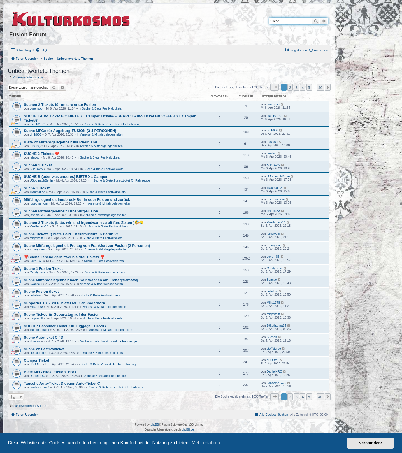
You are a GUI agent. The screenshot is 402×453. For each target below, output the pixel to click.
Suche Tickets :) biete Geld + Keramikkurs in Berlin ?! (71, 234)
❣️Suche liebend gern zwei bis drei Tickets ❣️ (64, 257)
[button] (274, 87)
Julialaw (35, 295)
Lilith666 (35, 134)
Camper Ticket (36, 360)
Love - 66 (36, 260)
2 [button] (290, 87)
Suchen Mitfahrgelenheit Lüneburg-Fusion (61, 211)
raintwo (34, 157)
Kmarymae (37, 249)
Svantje (35, 283)
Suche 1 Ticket (37, 188)
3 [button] (297, 87)
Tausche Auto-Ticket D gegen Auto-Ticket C (62, 383)
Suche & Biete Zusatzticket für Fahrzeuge (113, 124)
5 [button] (309, 87)
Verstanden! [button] (370, 443)
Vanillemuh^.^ (39, 226)
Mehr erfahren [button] (206, 442)
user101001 (38, 124)
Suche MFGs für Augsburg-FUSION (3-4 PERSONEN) (70, 131)
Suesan (35, 341)
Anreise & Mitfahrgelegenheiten (101, 134)
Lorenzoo (36, 108)
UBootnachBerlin (41, 180)
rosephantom (39, 203)
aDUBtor (35, 364)
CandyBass (37, 272)
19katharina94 (39, 329)
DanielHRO (37, 375)
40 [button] (320, 87)
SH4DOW (36, 169)
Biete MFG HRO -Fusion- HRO (50, 372)
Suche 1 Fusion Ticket (43, 268)
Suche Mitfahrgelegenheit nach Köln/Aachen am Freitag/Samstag (81, 280)
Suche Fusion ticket (41, 291)
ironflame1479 (39, 387)
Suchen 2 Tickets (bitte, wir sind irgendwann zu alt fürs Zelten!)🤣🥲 (83, 222)
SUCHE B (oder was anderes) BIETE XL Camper (66, 177)
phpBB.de (188, 429)
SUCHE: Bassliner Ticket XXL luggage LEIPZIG (65, 326)
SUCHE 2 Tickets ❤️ (41, 154)
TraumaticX (37, 192)
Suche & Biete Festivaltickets (102, 108)
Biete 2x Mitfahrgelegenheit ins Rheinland (60, 142)
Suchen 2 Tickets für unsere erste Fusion (60, 105)
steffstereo (37, 352)
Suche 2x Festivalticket (44, 349)
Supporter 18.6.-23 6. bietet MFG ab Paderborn (64, 303)
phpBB (154, 424)
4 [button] (303, 87)
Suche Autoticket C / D (43, 337)
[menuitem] (41, 50)
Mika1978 (36, 306)
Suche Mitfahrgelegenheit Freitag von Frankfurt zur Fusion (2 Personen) (87, 245)
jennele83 (36, 215)
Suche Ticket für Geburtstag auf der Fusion (62, 314)
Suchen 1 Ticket (38, 165)
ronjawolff (36, 238)
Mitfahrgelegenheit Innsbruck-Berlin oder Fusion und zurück (77, 200)
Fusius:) (35, 146)
